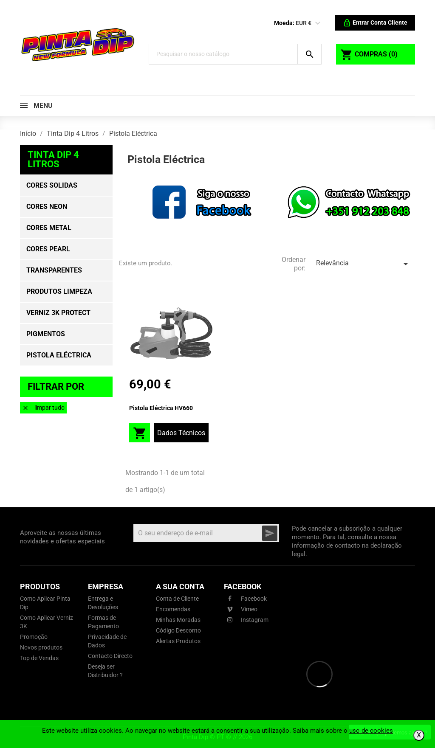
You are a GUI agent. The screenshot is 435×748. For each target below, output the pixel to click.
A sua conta (180, 586)
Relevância (363, 264)
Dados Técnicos (181, 433)
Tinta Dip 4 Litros (53, 159)
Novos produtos (41, 647)
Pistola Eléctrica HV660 (161, 408)
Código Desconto (178, 630)
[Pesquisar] (223, 54)
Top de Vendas (39, 658)
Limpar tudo (43, 407)
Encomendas (173, 609)
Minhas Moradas (178, 619)
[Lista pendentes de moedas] (318, 23)
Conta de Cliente (177, 598)
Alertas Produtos (178, 641)
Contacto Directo (110, 655)
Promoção (34, 636)
